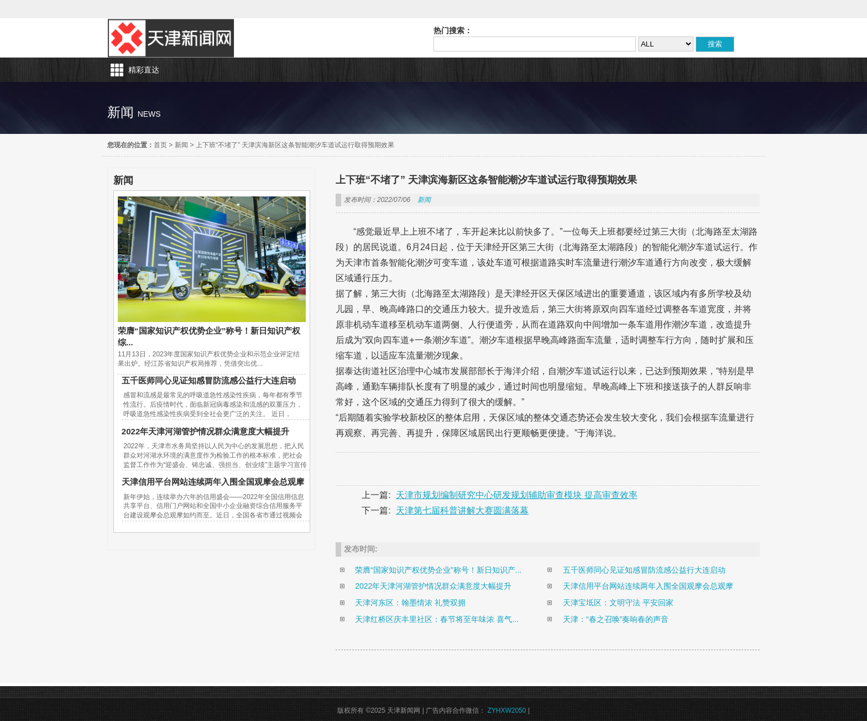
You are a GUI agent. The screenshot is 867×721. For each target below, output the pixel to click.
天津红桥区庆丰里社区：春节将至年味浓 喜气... (437, 619)
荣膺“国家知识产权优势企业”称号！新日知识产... (438, 570)
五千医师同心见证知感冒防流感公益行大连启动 (209, 380)
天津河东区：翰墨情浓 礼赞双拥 (410, 602)
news (149, 114)
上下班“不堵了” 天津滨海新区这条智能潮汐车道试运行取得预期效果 (295, 145)
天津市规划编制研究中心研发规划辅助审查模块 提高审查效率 (516, 495)
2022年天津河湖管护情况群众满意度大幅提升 (205, 431)
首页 (160, 145)
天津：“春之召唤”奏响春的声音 (615, 619)
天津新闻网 (170, 38)
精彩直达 (143, 69)
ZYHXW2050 (507, 710)
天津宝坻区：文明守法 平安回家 (618, 602)
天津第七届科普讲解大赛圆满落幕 (462, 510)
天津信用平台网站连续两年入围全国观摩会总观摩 (213, 481)
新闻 (181, 145)
